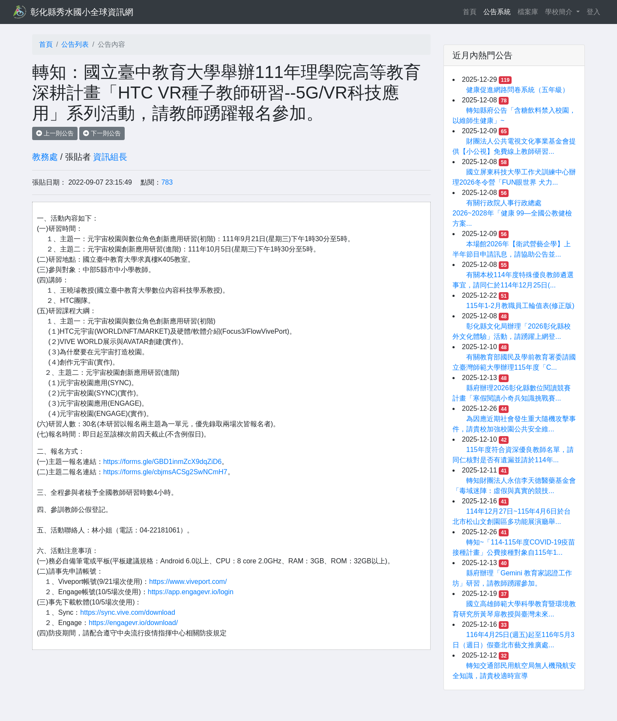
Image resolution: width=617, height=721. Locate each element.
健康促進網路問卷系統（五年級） (517, 89)
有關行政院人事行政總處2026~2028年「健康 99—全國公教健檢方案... (512, 213)
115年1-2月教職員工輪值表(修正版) (520, 305)
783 (167, 182)
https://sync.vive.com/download (127, 612)
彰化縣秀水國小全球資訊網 (81, 12)
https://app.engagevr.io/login (191, 591)
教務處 (45, 157)
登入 (593, 11)
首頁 (471, 10)
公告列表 (75, 44)
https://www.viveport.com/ (188, 581)
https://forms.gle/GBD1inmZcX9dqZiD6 (162, 461)
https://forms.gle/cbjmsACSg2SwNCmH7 (165, 472)
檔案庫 (528, 11)
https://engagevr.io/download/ (133, 622)
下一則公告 (102, 133)
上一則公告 (55, 133)
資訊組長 (110, 157)
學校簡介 (559, 11)
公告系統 (497, 11)
